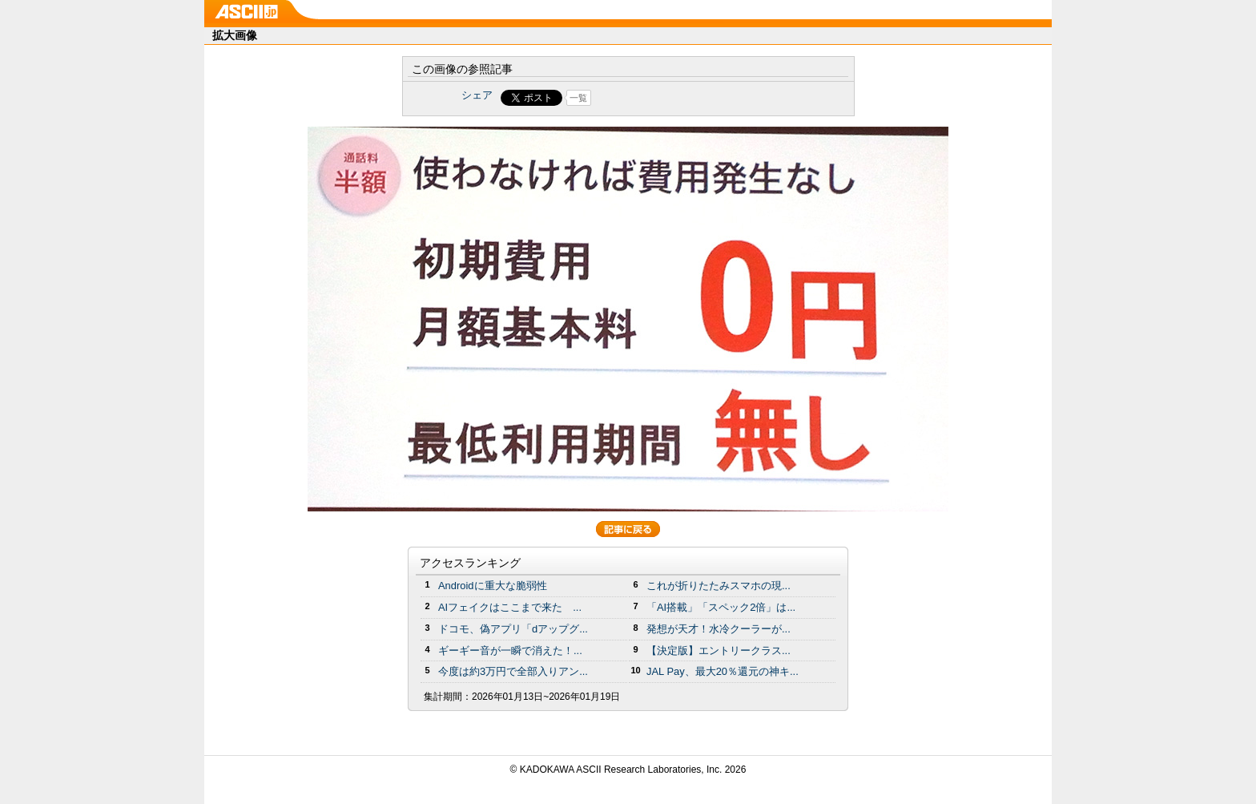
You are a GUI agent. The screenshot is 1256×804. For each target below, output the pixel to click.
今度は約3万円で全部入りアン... (513, 671)
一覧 (578, 98)
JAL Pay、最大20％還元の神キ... (722, 671)
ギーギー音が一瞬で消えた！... (510, 650)
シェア (477, 95)
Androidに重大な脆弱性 (492, 586)
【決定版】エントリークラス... (718, 650)
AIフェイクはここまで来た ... (510, 607)
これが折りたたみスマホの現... (718, 586)
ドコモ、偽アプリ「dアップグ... (513, 629)
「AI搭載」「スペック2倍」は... (720, 607)
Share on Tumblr (687, 98)
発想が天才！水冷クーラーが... (718, 629)
